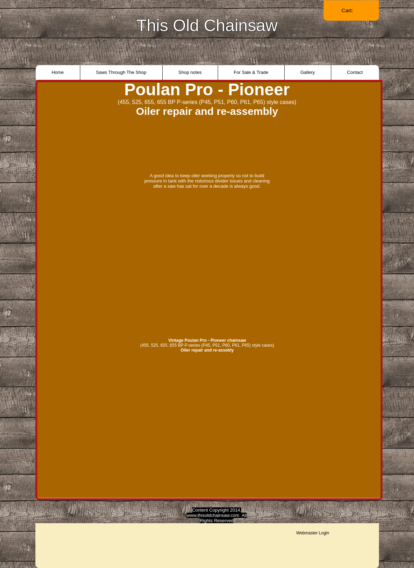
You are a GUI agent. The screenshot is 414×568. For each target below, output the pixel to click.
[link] (351, 10)
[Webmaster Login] (313, 532)
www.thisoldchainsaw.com (212, 515)
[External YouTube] (207, 262)
